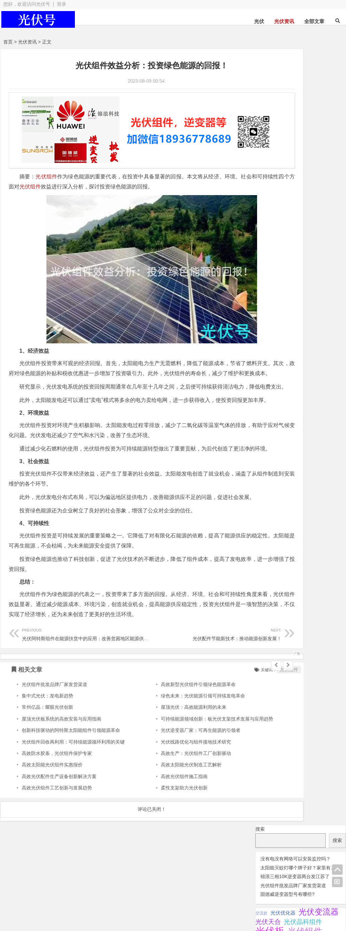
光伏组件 (46, 166)
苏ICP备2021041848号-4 (174, 911)
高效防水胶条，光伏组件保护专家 (57, 803)
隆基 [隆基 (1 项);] (294, 214)
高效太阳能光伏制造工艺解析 (166, 815)
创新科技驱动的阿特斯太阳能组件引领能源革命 (71, 780)
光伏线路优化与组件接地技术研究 (171, 791)
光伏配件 (130, 899)
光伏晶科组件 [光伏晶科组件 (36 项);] (303, 146)
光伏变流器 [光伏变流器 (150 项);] (319, 136)
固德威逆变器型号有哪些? (287, 118)
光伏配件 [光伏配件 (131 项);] (317, 175)
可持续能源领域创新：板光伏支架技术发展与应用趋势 (192, 768)
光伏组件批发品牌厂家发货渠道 (54, 734)
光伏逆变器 (33, 899)
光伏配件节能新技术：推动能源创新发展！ (177, 683)
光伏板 (78, 899)
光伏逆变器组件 (315, 898)
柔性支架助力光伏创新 (159, 838)
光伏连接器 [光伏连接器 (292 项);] (277, 165)
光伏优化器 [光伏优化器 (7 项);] (283, 137)
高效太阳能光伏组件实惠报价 (52, 815)
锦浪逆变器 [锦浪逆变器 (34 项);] (318, 203)
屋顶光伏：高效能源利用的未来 (169, 757)
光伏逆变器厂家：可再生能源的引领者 (176, 780)
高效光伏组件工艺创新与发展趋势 (57, 838)
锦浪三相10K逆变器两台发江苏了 (295, 100)
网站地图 (128, 911)
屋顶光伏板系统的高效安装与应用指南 (61, 768)
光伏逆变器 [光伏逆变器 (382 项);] (277, 175)
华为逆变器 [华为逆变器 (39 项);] (319, 184)
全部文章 (314, 21)
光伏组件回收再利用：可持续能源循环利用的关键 (73, 791)
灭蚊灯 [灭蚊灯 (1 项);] (304, 195)
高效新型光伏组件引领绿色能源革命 (173, 734)
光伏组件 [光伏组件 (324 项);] (304, 156)
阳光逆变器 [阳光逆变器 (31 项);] (271, 213)
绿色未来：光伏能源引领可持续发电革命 (178, 746)
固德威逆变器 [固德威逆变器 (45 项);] (275, 193)
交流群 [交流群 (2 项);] (261, 137)
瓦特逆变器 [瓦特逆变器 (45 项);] (272, 203)
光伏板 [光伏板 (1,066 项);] (269, 155)
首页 (8, 42)
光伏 (259, 21)
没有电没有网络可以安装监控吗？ (295, 82)
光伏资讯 (284, 21)
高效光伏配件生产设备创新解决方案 (59, 826)
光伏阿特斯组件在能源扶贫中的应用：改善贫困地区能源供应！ (87, 683)
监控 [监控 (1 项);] (295, 204)
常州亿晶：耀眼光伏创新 (47, 757)
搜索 (260, 53)
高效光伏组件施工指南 (159, 826)
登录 (61, 4)
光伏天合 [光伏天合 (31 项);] (268, 146)
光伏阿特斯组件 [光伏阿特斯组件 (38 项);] (277, 184)
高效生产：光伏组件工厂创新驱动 (171, 803)
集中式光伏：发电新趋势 (47, 746)
